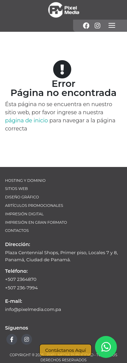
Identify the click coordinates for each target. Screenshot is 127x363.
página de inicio (26, 120)
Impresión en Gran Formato (36, 222)
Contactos (17, 230)
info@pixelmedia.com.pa (33, 309)
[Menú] (111, 26)
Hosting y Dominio (25, 180)
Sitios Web (16, 188)
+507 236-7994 (21, 287)
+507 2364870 (20, 279)
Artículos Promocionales (34, 205)
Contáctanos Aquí (65, 350)
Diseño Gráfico (22, 197)
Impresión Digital (24, 214)
